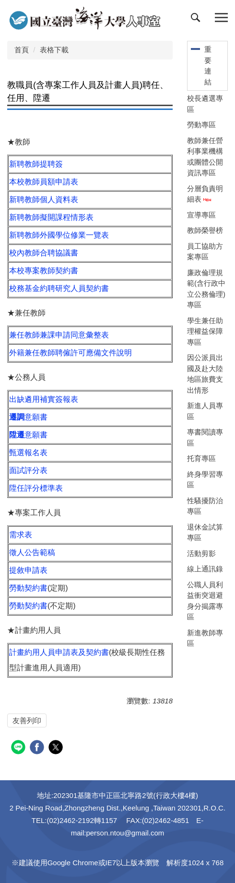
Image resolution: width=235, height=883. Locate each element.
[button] (197, 19)
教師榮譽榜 (205, 230)
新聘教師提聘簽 (36, 164)
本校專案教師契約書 (43, 270)
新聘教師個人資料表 (43, 199)
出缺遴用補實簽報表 (43, 399)
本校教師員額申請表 (43, 182)
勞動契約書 (28, 588)
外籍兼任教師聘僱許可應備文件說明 (70, 353)
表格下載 (54, 50)
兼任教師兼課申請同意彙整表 (59, 335)
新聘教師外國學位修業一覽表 (59, 235)
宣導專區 (201, 215)
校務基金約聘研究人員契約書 (59, 288)
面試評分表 (28, 470)
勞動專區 (201, 125)
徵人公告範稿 (32, 552)
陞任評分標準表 (36, 488)
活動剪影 (201, 553)
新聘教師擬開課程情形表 (51, 217)
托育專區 (201, 458)
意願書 (28, 417)
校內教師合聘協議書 (43, 253)
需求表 (20, 535)
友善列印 (26, 720)
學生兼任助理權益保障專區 (205, 331)
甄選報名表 (28, 452)
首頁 (21, 50)
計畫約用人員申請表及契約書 (59, 652)
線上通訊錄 (205, 569)
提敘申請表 (28, 570)
